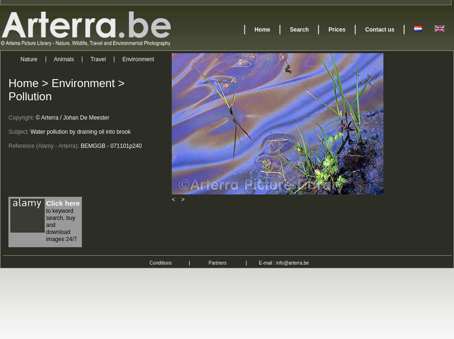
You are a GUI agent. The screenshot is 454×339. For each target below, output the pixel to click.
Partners (218, 263)
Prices (336, 29)
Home (262, 29)
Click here (63, 203)
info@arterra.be (292, 263)
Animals (64, 59)
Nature (29, 59)
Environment (138, 59)
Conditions (161, 263)
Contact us (379, 29)
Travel (98, 59)
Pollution (30, 96)
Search (299, 29)
